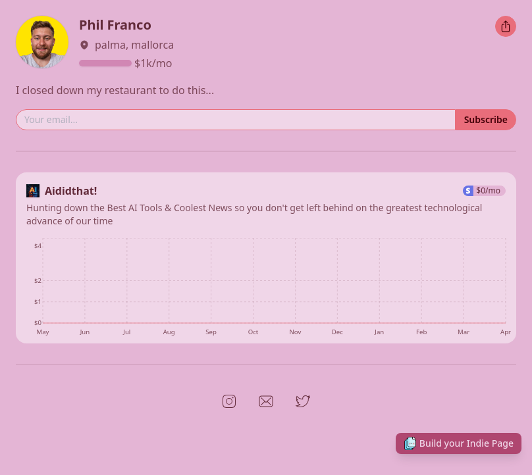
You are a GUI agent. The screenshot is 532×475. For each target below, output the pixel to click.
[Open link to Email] (266, 401)
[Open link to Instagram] (229, 401)
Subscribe (486, 119)
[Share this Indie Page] (505, 26)
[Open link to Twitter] (303, 401)
